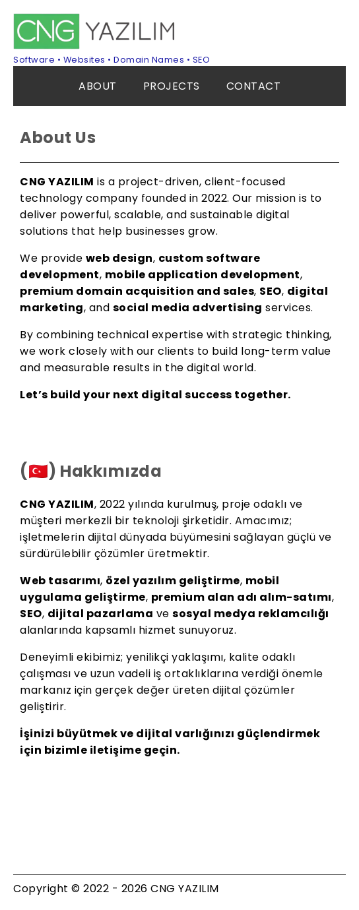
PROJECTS (171, 86)
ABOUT (98, 86)
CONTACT (253, 86)
